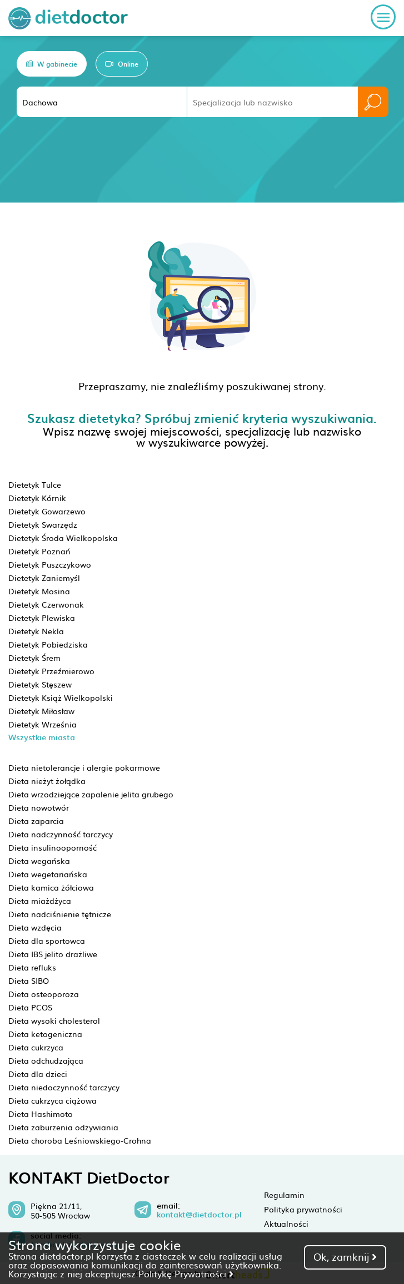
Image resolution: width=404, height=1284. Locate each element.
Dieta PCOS (30, 1007)
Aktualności (286, 1223)
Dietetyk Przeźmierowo (51, 670)
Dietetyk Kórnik (37, 497)
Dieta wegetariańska (47, 873)
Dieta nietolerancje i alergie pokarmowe (84, 767)
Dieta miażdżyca (39, 900)
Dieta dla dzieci (37, 1073)
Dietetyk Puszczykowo (49, 564)
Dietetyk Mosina (39, 590)
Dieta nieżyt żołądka (47, 780)
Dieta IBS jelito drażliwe (52, 953)
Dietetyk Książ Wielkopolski (60, 697)
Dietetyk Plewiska (41, 617)
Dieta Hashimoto (40, 1113)
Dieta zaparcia (36, 820)
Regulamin (284, 1194)
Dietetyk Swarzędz (42, 524)
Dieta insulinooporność (52, 847)
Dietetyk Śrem (34, 657)
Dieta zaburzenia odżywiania (63, 1127)
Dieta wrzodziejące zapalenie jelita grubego (90, 794)
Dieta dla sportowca (46, 940)
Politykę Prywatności (185, 1273)
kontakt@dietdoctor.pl (199, 1215)
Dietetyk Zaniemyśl (44, 577)
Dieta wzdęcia (35, 927)
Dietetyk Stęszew (40, 684)
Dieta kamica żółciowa (51, 887)
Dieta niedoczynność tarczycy (63, 1087)
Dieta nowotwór (38, 807)
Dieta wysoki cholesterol (54, 1020)
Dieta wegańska (39, 860)
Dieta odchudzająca (45, 1060)
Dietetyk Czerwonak (46, 604)
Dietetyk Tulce (34, 484)
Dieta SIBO (28, 980)
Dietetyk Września (42, 724)
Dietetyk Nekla (36, 630)
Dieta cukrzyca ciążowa (52, 1100)
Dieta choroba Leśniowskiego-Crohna (79, 1140)
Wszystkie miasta (41, 737)
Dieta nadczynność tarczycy (60, 834)
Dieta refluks (32, 967)
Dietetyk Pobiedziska (48, 644)
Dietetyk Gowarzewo (47, 511)
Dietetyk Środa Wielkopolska (63, 537)
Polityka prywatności (303, 1209)
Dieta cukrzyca (35, 1047)
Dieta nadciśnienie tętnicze (59, 913)
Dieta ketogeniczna (45, 1033)
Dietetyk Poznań (39, 551)
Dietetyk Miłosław (41, 710)
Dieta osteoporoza (43, 993)
